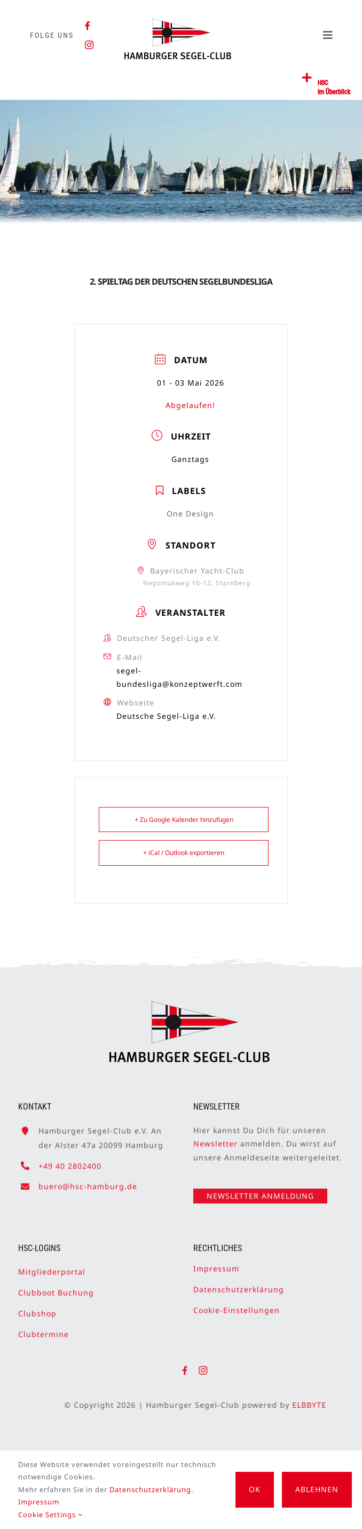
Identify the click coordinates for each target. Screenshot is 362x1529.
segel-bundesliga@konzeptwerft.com (179, 677)
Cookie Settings (50, 1514)
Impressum (216, 1264)
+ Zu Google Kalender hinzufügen (184, 819)
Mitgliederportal (51, 1267)
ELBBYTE (313, 1405)
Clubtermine (43, 1330)
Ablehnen (317, 1489)
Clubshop (37, 1309)
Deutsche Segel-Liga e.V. (166, 716)
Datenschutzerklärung (238, 1285)
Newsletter (215, 1139)
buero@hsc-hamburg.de (87, 1182)
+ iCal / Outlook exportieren (183, 852)
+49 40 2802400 (69, 1161)
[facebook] (88, 25)
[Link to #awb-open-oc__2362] (307, 78)
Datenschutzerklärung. (151, 1489)
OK (255, 1489)
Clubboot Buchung (56, 1288)
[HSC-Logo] (177, 23)
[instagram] (89, 45)
